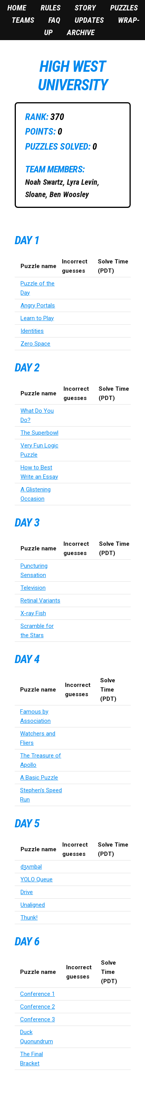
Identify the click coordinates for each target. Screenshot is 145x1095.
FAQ (54, 20)
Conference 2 (37, 1006)
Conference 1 (37, 993)
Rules (50, 7)
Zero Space (35, 343)
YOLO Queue (36, 879)
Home (16, 7)
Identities (32, 330)
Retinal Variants (40, 600)
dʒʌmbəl (31, 866)
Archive (81, 32)
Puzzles (124, 7)
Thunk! (29, 917)
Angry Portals (37, 305)
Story (85, 7)
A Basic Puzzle (39, 777)
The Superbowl (39, 432)
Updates (89, 20)
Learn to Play (37, 318)
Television (33, 587)
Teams (23, 20)
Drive (26, 892)
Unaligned (32, 904)
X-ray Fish (33, 613)
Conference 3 (37, 1019)
